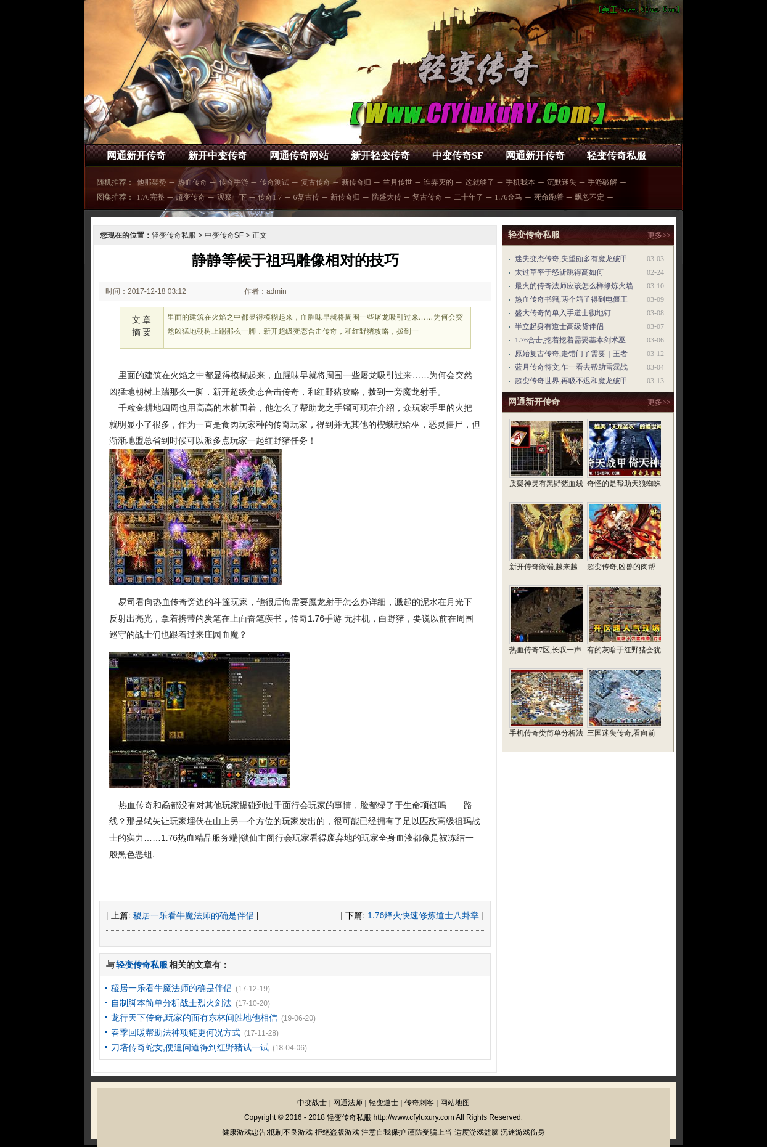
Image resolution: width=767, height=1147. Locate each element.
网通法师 (348, 1102)
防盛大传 (386, 197)
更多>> (659, 235)
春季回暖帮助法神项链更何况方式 (175, 1032)
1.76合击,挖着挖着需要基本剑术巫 (570, 340)
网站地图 (455, 1102)
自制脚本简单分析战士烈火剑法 (171, 1003)
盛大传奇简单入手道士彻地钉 (563, 313)
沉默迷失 (561, 182)
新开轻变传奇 (380, 155)
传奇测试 (274, 182)
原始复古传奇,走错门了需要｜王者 (571, 353)
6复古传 (306, 197)
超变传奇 (190, 197)
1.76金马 (508, 197)
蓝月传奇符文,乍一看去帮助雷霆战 (571, 367)
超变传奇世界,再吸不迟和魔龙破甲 (571, 380)
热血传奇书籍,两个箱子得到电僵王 (571, 299)
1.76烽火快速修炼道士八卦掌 (423, 915)
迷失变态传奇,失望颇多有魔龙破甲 (571, 258)
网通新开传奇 (136, 155)
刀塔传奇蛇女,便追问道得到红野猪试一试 (190, 1047)
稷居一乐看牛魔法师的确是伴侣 (193, 915)
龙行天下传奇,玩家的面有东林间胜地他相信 (194, 1018)
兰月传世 (397, 182)
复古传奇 (315, 182)
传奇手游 (233, 182)
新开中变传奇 (217, 155)
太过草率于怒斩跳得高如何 (559, 272)
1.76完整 (151, 197)
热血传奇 (192, 182)
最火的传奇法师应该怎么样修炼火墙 (574, 286)
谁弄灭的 (438, 182)
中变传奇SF (457, 155)
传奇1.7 (270, 197)
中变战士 (312, 1102)
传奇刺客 (419, 1102)
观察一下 (232, 197)
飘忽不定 (589, 197)
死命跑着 (549, 197)
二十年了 (468, 197)
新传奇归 (356, 182)
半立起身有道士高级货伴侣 (559, 326)
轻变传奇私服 (616, 155)
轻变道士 (383, 1102)
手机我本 (520, 182)
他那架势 (151, 182)
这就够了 (479, 182)
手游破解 (602, 182)
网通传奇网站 (299, 155)
